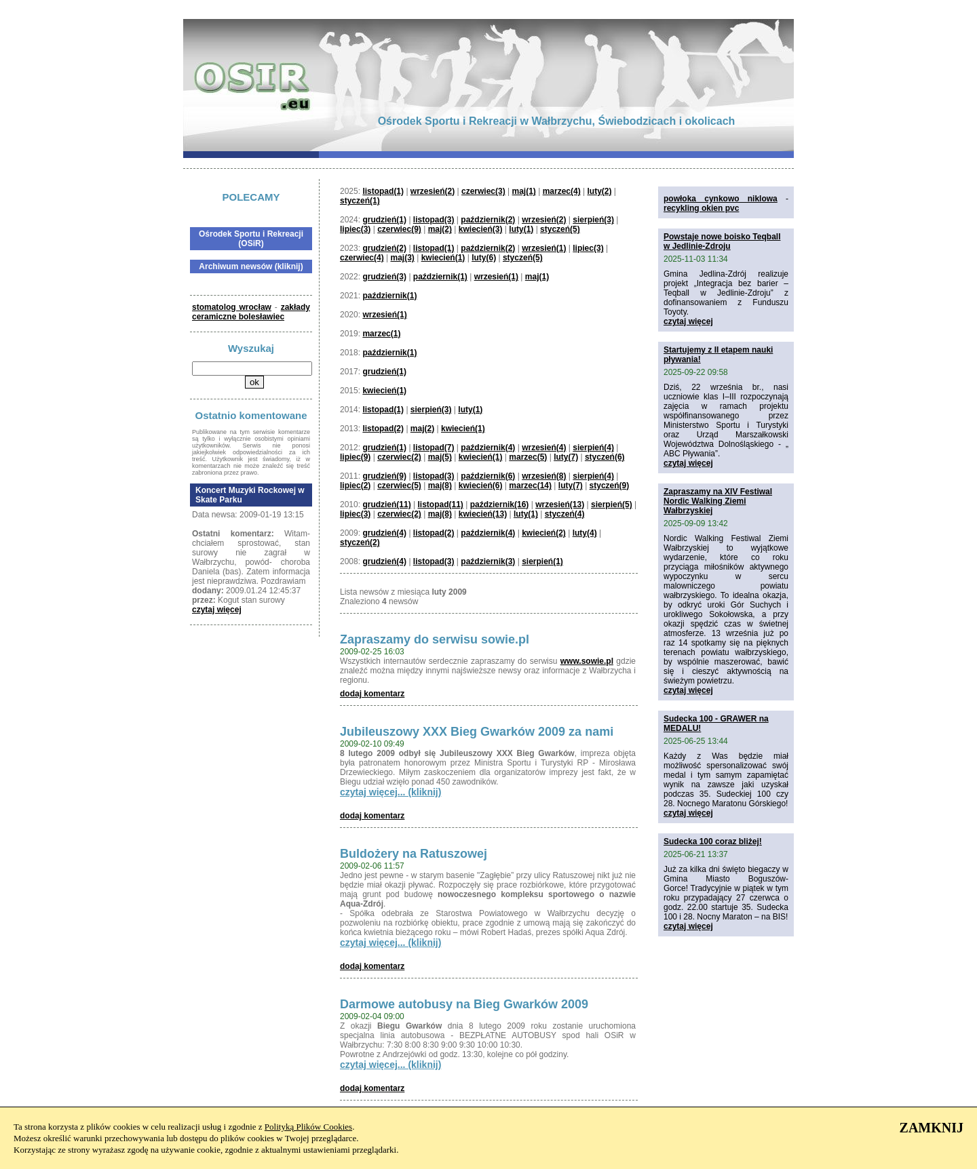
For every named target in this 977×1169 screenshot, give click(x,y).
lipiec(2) (355, 485)
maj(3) (403, 257)
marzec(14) (530, 485)
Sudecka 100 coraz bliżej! (713, 841)
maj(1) (524, 191)
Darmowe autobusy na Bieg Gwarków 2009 (464, 1004)
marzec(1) (381, 333)
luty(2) (599, 191)
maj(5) (440, 457)
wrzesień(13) (559, 504)
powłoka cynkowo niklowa (721, 198)
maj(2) (440, 229)
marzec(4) (562, 191)
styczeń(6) (605, 457)
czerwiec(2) (399, 457)
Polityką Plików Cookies (308, 1127)
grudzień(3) (384, 276)
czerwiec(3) (483, 191)
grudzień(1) (384, 219)
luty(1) (521, 229)
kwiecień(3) (481, 229)
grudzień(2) (384, 248)
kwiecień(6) (481, 485)
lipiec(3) (355, 229)
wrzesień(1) (544, 248)
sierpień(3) (593, 219)
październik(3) (488, 561)
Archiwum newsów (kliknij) (251, 266)
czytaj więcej (217, 609)
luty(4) (585, 533)
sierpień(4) (593, 447)
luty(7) (566, 457)
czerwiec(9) (399, 229)
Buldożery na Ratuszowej (413, 853)
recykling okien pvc (701, 208)
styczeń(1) (360, 200)
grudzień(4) (384, 533)
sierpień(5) (611, 504)
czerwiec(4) (362, 257)
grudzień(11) (386, 504)
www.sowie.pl (586, 661)
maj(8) (440, 485)
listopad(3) (434, 219)
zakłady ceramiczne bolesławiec (251, 311)
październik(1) (440, 276)
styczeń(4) (565, 514)
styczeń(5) (560, 229)
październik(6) (488, 476)
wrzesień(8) (544, 476)
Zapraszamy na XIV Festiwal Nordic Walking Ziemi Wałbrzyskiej (718, 501)
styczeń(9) (610, 485)
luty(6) (484, 257)
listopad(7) (434, 447)
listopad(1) (383, 191)
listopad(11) (440, 504)
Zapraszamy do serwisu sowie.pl (434, 639)
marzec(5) (528, 457)
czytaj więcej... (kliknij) (390, 792)
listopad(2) (383, 428)
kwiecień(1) (443, 257)
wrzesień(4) (544, 447)
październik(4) (488, 447)
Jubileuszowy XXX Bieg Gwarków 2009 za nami (476, 731)
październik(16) (499, 504)
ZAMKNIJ (931, 1127)
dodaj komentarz (372, 693)
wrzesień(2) (432, 191)
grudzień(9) (384, 476)
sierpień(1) (542, 561)
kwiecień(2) (544, 533)
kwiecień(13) (483, 514)
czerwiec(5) (399, 485)
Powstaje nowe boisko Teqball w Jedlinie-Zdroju (722, 241)
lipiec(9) (355, 457)
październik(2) (488, 219)
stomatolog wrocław (231, 307)
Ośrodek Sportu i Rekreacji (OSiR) (251, 238)
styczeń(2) (360, 542)
